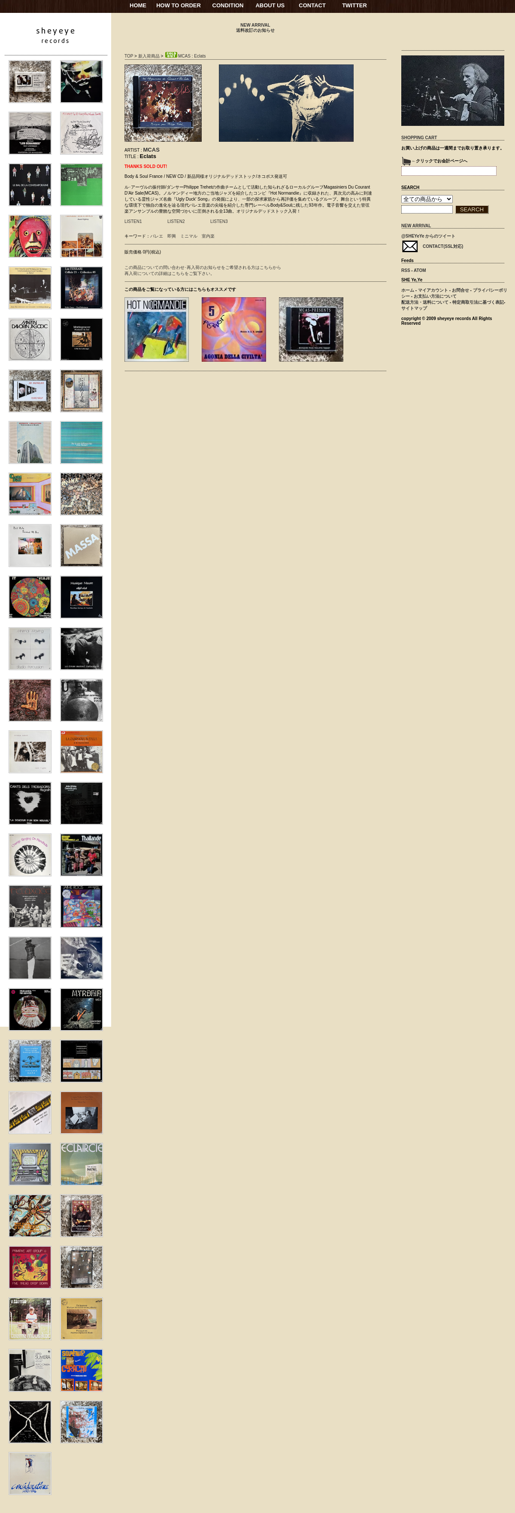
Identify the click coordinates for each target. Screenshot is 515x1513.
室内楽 (208, 236)
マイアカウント (433, 290)
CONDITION (228, 5)
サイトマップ (414, 308)
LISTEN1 (133, 221)
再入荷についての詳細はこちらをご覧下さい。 (169, 273)
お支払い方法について (435, 296)
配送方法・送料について (424, 302)
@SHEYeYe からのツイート (428, 236)
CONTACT (312, 5)
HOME (138, 5)
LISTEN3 (219, 221)
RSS (405, 270)
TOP (128, 56)
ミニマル (188, 236)
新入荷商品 (149, 56)
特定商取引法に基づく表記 (478, 302)
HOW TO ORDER (178, 5)
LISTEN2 (176, 221)
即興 (171, 236)
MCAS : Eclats (185, 56)
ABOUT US (270, 5)
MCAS (151, 149)
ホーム (407, 290)
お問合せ (460, 290)
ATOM (420, 270)
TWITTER (354, 5)
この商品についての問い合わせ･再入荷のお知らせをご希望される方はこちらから (202, 267)
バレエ (156, 236)
